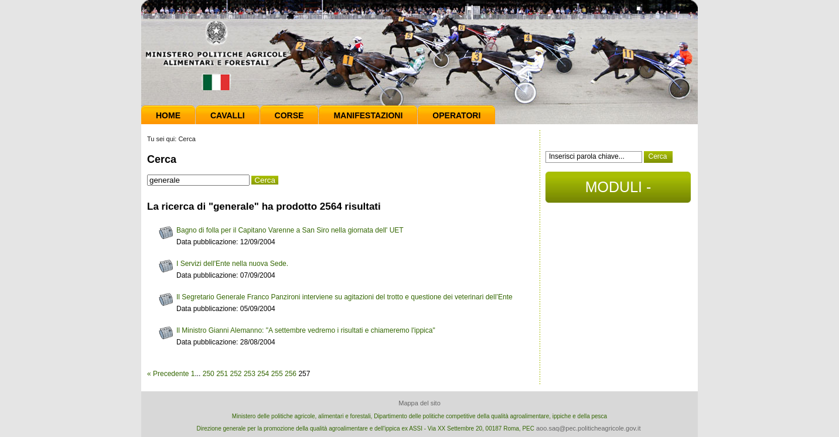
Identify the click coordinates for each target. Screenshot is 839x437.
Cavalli (227, 115)
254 (263, 374)
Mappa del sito (419, 403)
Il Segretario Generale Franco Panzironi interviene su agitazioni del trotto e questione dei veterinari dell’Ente (344, 297)
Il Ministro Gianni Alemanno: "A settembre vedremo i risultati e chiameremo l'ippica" (305, 330)
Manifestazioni (368, 115)
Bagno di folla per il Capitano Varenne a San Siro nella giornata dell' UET (290, 230)
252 (236, 374)
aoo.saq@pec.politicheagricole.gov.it (588, 428)
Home (168, 115)
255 (277, 374)
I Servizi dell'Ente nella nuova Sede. (232, 264)
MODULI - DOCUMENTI (618, 191)
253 (249, 374)
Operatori (456, 115)
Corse (289, 115)
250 (208, 374)
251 (222, 374)
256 (290, 374)
